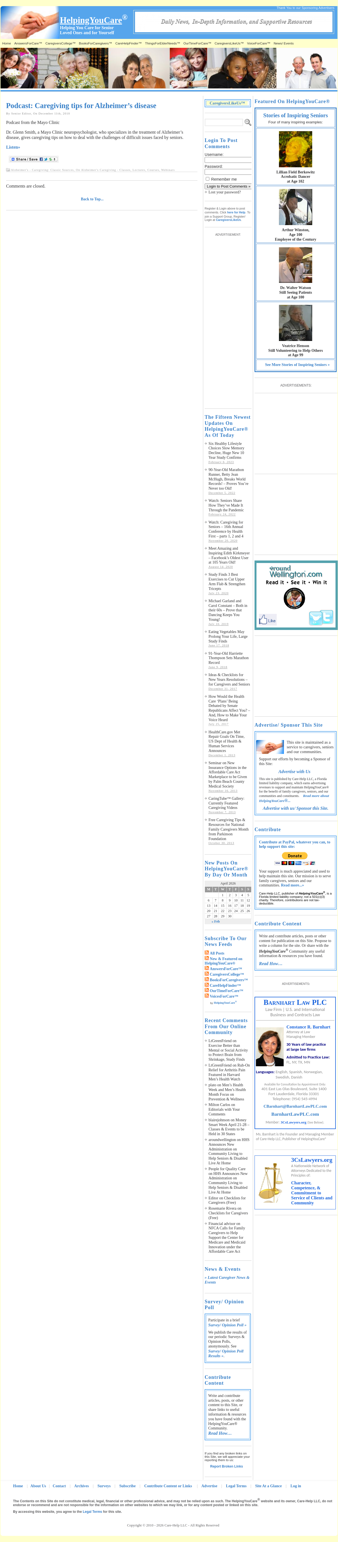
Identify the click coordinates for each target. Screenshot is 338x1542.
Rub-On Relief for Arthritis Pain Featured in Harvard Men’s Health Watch (229, 1072)
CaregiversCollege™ (60, 43)
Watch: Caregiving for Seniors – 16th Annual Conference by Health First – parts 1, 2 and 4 (226, 529)
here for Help (236, 212)
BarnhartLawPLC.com (295, 1114)
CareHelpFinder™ (128, 43)
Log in (295, 1486)
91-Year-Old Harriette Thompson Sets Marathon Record (229, 658)
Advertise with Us (294, 771)
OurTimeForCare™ (198, 43)
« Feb (216, 921)
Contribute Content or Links (168, 1486)
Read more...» (292, 885)
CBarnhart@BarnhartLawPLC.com (295, 1106)
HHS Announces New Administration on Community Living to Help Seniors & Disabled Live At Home (229, 1151)
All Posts (217, 953)
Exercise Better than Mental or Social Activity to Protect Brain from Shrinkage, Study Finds (228, 1052)
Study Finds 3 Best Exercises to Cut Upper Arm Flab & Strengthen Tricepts (227, 581)
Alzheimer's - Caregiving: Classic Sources (42, 169)
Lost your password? (225, 192)
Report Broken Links (226, 1466)
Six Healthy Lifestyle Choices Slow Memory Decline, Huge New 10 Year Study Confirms (226, 451)
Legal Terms (236, 1486)
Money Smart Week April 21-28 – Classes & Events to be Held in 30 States (229, 1127)
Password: (214, 166)
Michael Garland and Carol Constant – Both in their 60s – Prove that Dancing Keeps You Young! (228, 610)
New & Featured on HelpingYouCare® (223, 961)
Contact (59, 1486)
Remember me (224, 179)
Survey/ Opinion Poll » (227, 1325)
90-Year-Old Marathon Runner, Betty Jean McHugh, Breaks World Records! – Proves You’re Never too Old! (228, 479)
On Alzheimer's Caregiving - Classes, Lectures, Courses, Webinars (125, 169)
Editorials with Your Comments (224, 1111)
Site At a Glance (268, 1486)
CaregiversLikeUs (228, 219)
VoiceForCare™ (258, 43)
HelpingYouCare (225, 1002)
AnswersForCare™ (28, 43)
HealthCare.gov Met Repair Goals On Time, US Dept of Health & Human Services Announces (227, 741)
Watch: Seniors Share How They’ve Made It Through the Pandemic (226, 505)
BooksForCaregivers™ (95, 43)
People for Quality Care (227, 1169)
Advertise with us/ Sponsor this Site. (296, 808)
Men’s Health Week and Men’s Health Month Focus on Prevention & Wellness (227, 1092)
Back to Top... (92, 199)
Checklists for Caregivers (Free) (227, 1200)
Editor (213, 1198)
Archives (81, 1486)
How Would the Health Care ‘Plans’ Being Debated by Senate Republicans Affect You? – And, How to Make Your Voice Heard (229, 708)
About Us (38, 1486)
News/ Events (284, 43)
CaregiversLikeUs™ (229, 43)
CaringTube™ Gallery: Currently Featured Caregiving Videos (226, 803)
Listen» (13, 147)
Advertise (209, 1486)
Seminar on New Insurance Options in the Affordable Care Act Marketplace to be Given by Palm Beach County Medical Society (228, 774)
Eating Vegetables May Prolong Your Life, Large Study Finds (228, 636)
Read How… (220, 1433)
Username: (214, 154)
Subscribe (127, 1486)
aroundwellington (222, 1140)
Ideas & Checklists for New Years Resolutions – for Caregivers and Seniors (229, 679)
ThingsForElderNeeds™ (162, 43)
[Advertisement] (227, 319)
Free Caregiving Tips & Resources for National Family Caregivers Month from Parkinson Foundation (229, 829)
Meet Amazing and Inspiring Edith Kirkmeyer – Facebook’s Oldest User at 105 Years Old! (229, 555)
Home (6, 43)
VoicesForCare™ (224, 996)
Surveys (104, 1486)
